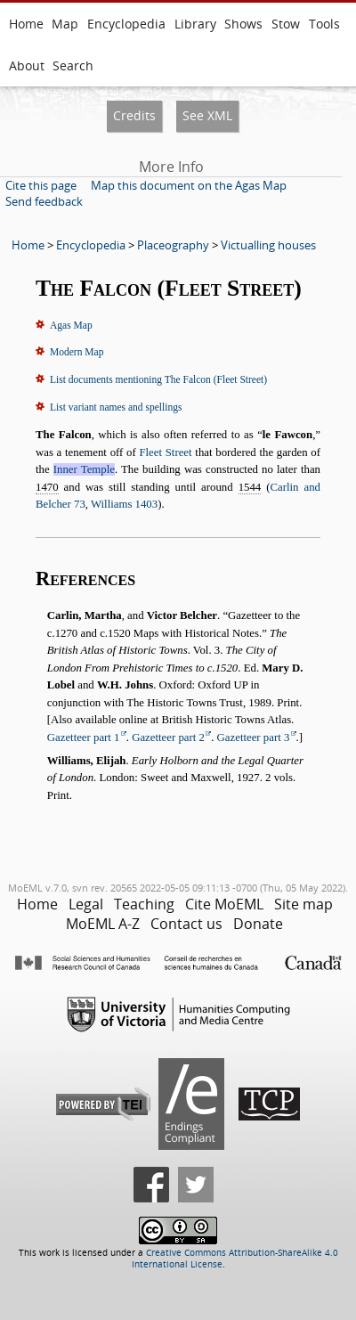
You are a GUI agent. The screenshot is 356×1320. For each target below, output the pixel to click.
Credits (134, 115)
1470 (47, 487)
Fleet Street (165, 452)
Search (73, 65)
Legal (86, 904)
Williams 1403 (124, 504)
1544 (250, 487)
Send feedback (44, 201)
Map (65, 23)
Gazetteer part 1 (83, 737)
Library (195, 23)
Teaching (144, 904)
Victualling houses (268, 245)
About (26, 65)
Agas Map (71, 325)
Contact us (186, 923)
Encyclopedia (126, 23)
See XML (207, 115)
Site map (303, 904)
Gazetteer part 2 (168, 737)
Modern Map (76, 351)
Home (26, 23)
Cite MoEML (224, 904)
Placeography (173, 245)
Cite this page (41, 185)
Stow (285, 23)
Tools (324, 23)
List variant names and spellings (116, 407)
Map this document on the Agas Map (189, 185)
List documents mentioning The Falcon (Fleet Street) (158, 379)
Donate (258, 923)
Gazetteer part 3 (253, 737)
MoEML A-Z (103, 923)
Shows (243, 23)
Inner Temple (84, 469)
